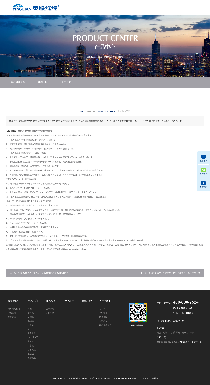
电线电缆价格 (18, 82)
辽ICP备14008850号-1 (102, 378)
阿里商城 (103, 317)
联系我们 (190, 7)
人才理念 (103, 321)
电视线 (31, 341)
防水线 (31, 345)
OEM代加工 (33, 337)
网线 (30, 329)
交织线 (31, 317)
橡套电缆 (32, 358)
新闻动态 (116, 7)
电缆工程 (160, 7)
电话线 (31, 353)
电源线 (31, 321)
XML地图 (144, 378)
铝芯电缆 (32, 349)
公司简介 (103, 309)
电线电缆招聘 (105, 325)
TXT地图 (154, 378)
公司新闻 (119, 57)
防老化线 (32, 325)
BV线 (30, 309)
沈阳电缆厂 (12, 131)
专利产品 (50, 313)
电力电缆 (32, 333)
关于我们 (175, 7)
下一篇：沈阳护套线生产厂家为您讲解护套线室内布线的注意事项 (170, 273)
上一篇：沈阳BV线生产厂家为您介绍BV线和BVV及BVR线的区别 (39, 273)
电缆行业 (42, 82)
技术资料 (145, 7)
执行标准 (50, 309)
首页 (86, 7)
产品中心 (101, 7)
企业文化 (103, 313)
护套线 (101, 245)
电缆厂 (194, 342)
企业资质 (130, 7)
